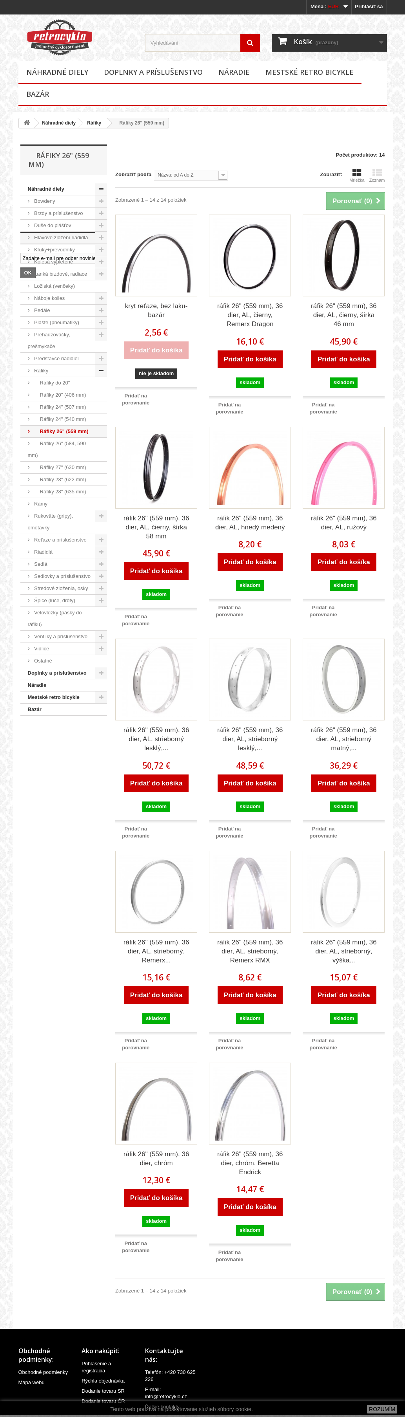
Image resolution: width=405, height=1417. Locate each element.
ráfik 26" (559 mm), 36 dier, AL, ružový (344, 522)
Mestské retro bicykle (309, 72)
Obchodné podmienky (43, 1372)
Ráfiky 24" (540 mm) (59, 419)
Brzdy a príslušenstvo (58, 213)
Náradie (234, 72)
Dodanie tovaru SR (103, 1391)
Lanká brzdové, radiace (60, 274)
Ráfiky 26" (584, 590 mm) (57, 449)
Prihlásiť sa (369, 6)
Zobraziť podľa (133, 174)
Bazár (37, 94)
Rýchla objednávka (103, 1381)
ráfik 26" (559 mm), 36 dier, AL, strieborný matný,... (344, 739)
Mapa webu (31, 1382)
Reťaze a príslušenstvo (60, 540)
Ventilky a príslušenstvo (60, 636)
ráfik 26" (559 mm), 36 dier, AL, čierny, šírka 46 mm (344, 315)
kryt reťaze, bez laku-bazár (156, 310)
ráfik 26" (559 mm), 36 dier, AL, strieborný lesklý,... (156, 739)
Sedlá (40, 564)
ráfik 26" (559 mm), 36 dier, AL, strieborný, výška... (344, 951)
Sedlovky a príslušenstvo (62, 576)
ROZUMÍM (382, 1409)
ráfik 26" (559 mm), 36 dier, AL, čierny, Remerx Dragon (250, 315)
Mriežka (357, 175)
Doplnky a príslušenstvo (153, 72)
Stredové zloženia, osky (60, 588)
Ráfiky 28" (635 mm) (59, 492)
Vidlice (41, 649)
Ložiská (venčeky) (54, 286)
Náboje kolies (49, 298)
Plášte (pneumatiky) (56, 322)
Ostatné (42, 661)
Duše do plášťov (52, 225)
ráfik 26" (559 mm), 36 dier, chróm (156, 1158)
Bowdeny (44, 201)
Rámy (40, 504)
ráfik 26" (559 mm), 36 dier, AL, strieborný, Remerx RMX (250, 951)
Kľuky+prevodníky (54, 250)
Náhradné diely (57, 72)
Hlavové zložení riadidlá (60, 237)
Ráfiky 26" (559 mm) (61, 431)
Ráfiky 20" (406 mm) (59, 395)
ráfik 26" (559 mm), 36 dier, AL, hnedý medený (250, 522)
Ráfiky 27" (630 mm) (59, 467)
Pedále (41, 310)
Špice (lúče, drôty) (54, 600)
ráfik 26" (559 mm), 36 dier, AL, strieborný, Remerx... (156, 951)
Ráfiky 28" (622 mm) (59, 479)
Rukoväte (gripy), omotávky (50, 522)
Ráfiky (94, 123)
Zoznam (377, 175)
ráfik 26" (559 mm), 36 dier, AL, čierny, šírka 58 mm (156, 527)
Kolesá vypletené (53, 262)
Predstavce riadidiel (56, 358)
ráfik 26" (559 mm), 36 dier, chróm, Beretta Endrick (250, 1163)
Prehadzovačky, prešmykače (49, 340)
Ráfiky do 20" (51, 383)
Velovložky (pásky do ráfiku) (55, 618)
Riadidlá (43, 552)
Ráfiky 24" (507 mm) (59, 407)
